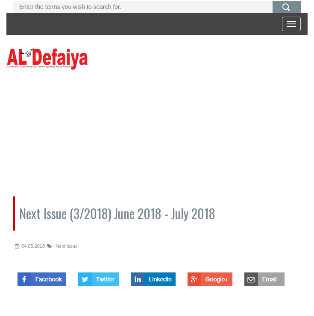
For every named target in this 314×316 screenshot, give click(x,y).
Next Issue (62, 246)
